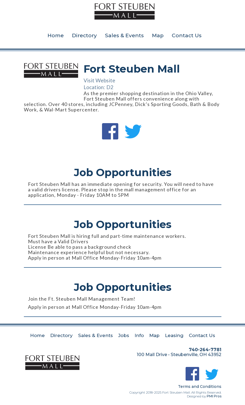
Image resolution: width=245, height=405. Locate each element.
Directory (84, 35)
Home (55, 35)
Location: (94, 87)
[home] (124, 9)
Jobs (123, 335)
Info (139, 335)
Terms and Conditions (199, 386)
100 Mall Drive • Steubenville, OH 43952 (179, 354)
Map (158, 35)
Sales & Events (124, 35)
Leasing (174, 335)
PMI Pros (214, 396)
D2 (109, 87)
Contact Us (187, 35)
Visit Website (99, 80)
